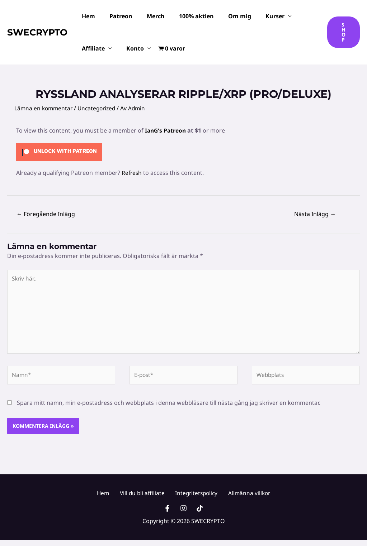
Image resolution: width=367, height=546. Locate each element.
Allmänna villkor (243, 497)
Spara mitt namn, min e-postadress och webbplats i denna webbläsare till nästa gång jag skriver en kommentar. (168, 406)
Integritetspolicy (194, 497)
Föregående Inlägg (46, 214)
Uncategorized (100, 108)
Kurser (259, 16)
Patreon (116, 16)
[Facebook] (167, 514)
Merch (148, 16)
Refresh (132, 172)
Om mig (226, 16)
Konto (131, 48)
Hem (87, 16)
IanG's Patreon (166, 130)
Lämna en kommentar (44, 108)
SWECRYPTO (37, 32)
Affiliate (91, 48)
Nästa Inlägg (315, 214)
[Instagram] (183, 514)
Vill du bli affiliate (143, 497)
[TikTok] (199, 514)
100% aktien (186, 16)
